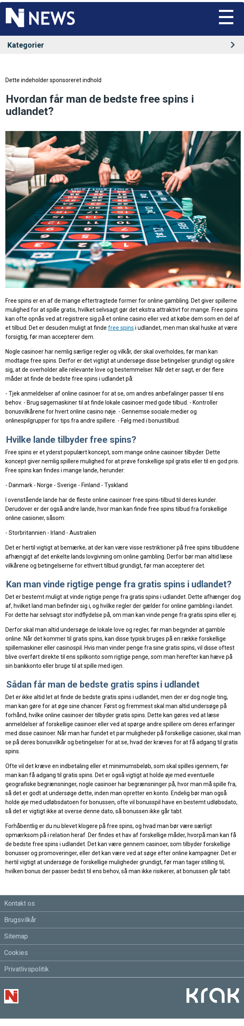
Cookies (16, 953)
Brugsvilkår (20, 920)
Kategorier (123, 45)
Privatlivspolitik (26, 969)
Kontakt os (19, 903)
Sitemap (16, 936)
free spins (121, 327)
